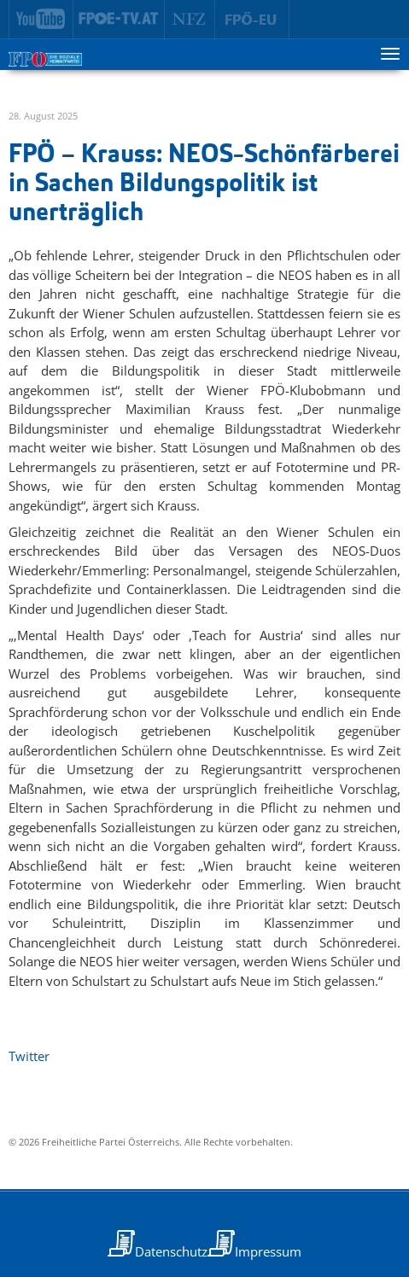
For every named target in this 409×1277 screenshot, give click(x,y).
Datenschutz (171, 1251)
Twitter (29, 1055)
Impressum (268, 1251)
